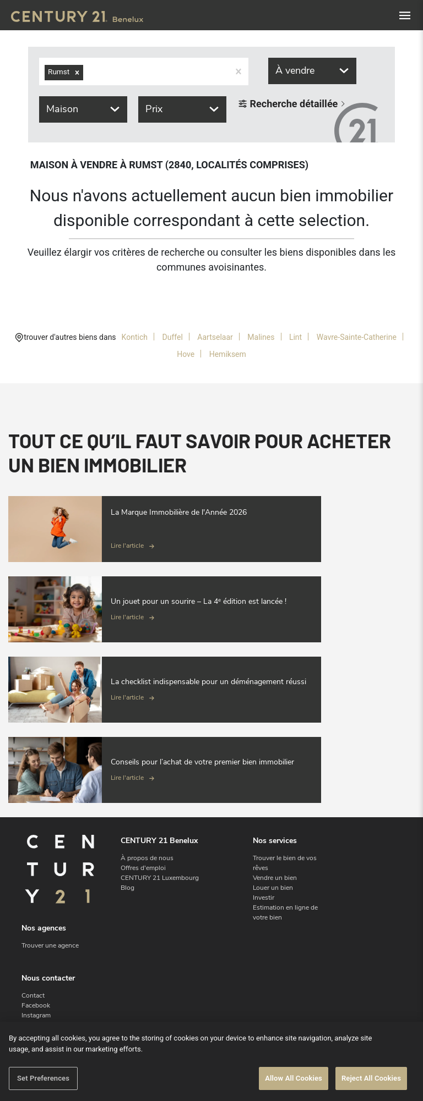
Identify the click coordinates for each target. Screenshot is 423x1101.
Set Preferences (43, 1078)
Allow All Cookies (293, 1078)
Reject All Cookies (371, 1078)
